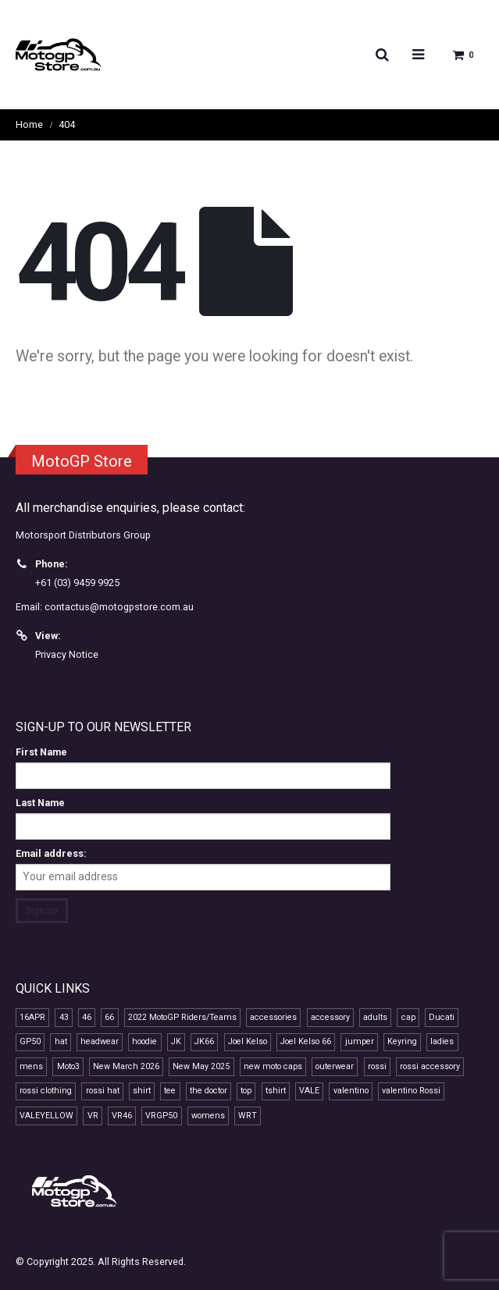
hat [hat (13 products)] (61, 1041)
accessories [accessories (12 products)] (273, 1017)
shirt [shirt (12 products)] (142, 1091)
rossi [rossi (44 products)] (377, 1066)
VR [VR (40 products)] (92, 1116)
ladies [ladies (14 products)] (442, 1041)
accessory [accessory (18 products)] (330, 1017)
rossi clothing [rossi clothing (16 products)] (46, 1091)
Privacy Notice (66, 654)
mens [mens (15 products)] (31, 1066)
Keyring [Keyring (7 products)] (402, 1041)
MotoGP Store (81, 461)
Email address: (51, 853)
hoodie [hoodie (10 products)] (144, 1041)
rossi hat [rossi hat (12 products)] (102, 1091)
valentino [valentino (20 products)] (351, 1091)
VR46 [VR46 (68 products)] (122, 1116)
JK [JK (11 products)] (176, 1041)
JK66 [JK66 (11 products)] (204, 1041)
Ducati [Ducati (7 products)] (441, 1017)
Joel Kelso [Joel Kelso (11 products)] (247, 1041)
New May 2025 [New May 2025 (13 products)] (201, 1066)
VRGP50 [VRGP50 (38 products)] (161, 1116)
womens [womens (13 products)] (208, 1116)
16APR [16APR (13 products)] (32, 1017)
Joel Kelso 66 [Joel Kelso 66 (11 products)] (305, 1041)
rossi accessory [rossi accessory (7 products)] (430, 1066)
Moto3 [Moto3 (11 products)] (68, 1066)
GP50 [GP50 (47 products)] (30, 1041)
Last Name (40, 802)
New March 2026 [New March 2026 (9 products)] (126, 1066)
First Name (41, 752)
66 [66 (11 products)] (109, 1017)
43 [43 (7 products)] (64, 1017)
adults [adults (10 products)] (375, 1017)
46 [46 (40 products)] (86, 1017)
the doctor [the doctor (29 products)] (208, 1091)
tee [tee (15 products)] (170, 1091)
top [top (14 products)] (246, 1091)
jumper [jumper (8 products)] (359, 1041)
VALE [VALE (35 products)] (309, 1091)
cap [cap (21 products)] (408, 1017)
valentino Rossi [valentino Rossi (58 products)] (411, 1091)
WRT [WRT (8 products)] (247, 1116)
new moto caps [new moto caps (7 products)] (273, 1066)
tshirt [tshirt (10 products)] (276, 1091)
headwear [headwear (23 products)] (99, 1041)
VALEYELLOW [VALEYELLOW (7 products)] (46, 1116)
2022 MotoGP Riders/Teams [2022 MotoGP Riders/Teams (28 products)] (182, 1017)
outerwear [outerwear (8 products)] (334, 1066)
